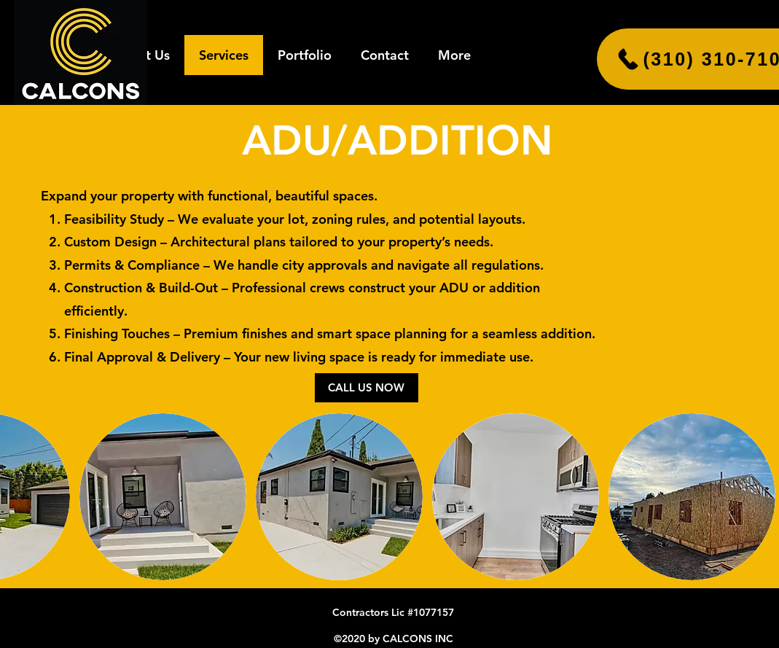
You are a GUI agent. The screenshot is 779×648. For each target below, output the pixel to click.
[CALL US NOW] (366, 387)
